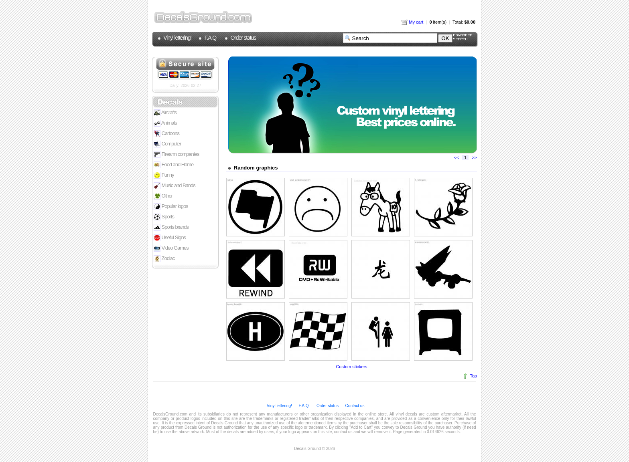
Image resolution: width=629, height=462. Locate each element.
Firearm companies (176, 154)
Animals (165, 123)
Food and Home (173, 164)
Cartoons (166, 133)
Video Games (171, 248)
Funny (164, 175)
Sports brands (171, 227)
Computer (167, 144)
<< (456, 157)
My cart (412, 22)
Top (473, 375)
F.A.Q (209, 37)
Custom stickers (351, 366)
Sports (164, 217)
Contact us (354, 405)
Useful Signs (170, 237)
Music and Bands (174, 185)
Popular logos (171, 206)
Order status (242, 37)
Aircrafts (165, 112)
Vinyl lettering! (177, 37)
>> (474, 157)
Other (163, 196)
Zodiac (164, 258)
